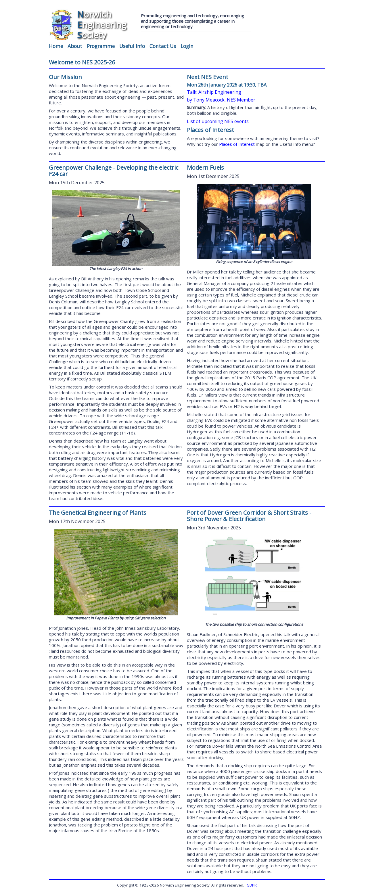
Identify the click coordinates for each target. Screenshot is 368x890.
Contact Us (163, 46)
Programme (101, 46)
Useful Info (132, 46)
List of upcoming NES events (218, 121)
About (75, 46)
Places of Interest (237, 144)
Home (56, 46)
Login (187, 46)
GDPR (252, 885)
